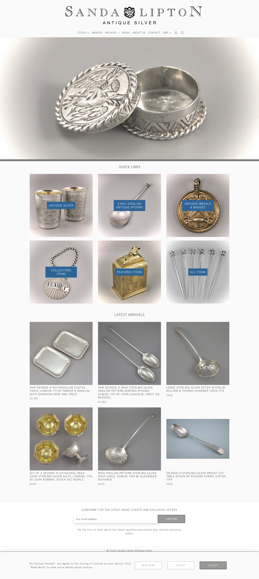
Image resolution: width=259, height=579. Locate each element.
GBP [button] (166, 32)
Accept (213, 565)
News (126, 32)
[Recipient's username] (116, 519)
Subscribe (171, 518)
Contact (154, 32)
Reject (180, 565)
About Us (139, 32)
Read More (148, 565)
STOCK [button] (82, 32)
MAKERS (97, 32)
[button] (182, 33)
